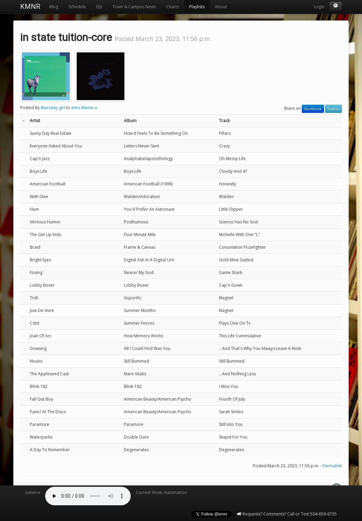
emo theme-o (84, 107)
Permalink (332, 466)
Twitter (333, 108)
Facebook (313, 108)
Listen (32, 492)
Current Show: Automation (161, 492)
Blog (53, 7)
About (221, 7)
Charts (172, 7)
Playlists (197, 7)
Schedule (77, 7)
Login (319, 7)
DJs (99, 7)
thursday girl (53, 107)
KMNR (30, 6)
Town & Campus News (134, 7)
